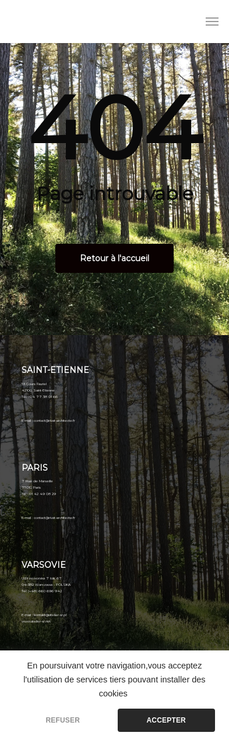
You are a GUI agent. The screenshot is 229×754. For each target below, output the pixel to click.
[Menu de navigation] (212, 21)
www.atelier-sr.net (36, 621)
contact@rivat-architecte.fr (54, 420)
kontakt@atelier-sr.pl (50, 615)
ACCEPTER (166, 720)
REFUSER (62, 720)
